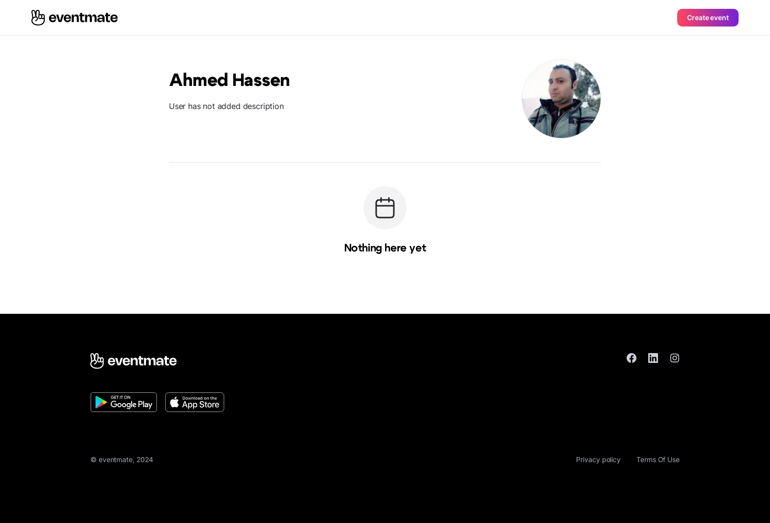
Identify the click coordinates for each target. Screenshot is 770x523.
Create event (708, 17)
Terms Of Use (658, 459)
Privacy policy (598, 459)
